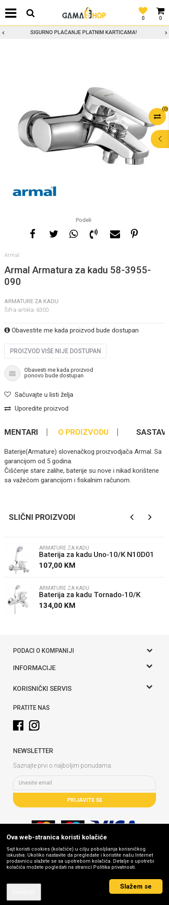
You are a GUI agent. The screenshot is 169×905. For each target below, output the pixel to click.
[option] (84, 32)
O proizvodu (83, 432)
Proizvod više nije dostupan (55, 351)
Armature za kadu (31, 301)
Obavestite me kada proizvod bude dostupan (71, 330)
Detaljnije (24, 892)
